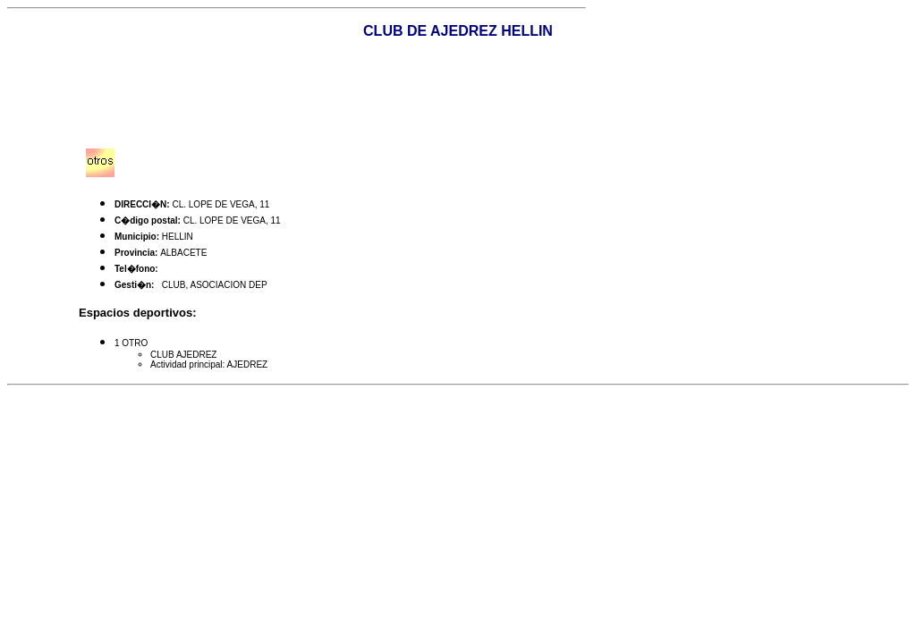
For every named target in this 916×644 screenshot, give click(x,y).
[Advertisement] (458, 94)
